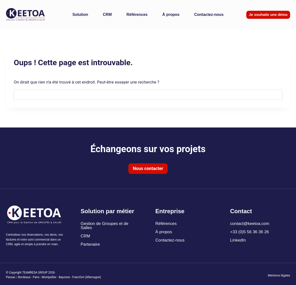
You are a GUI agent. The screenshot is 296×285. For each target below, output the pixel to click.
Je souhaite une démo (268, 14)
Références (137, 14)
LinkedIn (238, 240)
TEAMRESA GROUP (35, 272)
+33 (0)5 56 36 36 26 (249, 232)
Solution (80, 14)
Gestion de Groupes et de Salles (104, 225)
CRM (107, 14)
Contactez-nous (208, 14)
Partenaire (90, 244)
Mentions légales (279, 275)
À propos (170, 14)
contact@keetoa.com (249, 223)
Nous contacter (148, 168)
